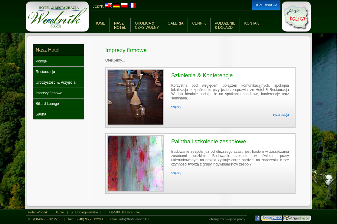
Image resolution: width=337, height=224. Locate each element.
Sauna (41, 114)
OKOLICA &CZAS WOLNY (147, 25)
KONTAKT (252, 23)
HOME (99, 23)
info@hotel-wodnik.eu (135, 219)
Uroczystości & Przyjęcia (55, 82)
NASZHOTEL (120, 25)
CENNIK (199, 23)
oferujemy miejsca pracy (227, 219)
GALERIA (175, 23)
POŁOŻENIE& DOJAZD (225, 25)
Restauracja (45, 72)
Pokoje (41, 61)
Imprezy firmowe (49, 93)
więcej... (177, 107)
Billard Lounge (47, 104)
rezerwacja (281, 114)
